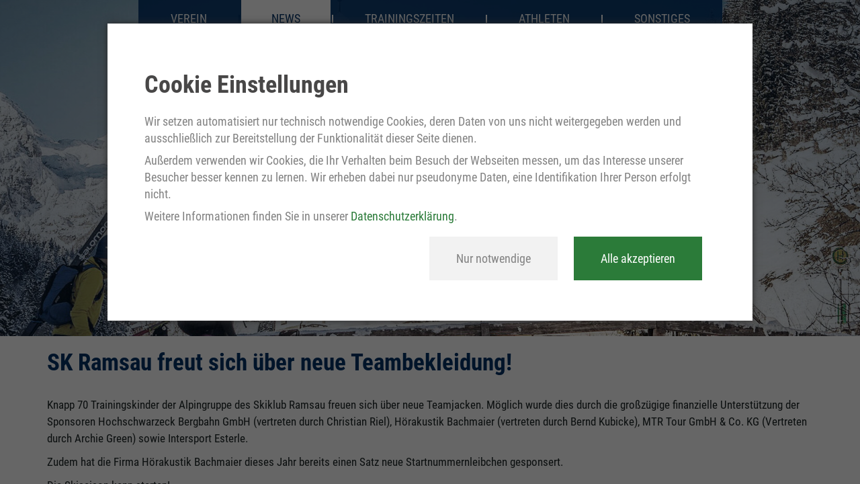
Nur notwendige (493, 258)
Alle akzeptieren (638, 258)
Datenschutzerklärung (402, 216)
